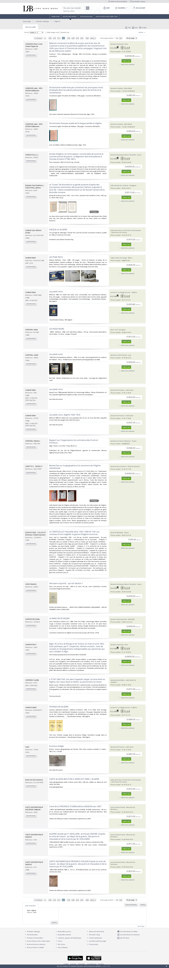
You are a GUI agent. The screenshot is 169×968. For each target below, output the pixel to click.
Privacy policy (92, 944)
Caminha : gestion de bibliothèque (69, 938)
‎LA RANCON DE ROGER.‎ (59, 618)
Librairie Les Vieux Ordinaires (120, 441)
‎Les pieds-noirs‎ (56, 291)
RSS (135, 28)
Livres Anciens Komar (117, 807)
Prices (60, 941)
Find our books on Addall (34, 947)
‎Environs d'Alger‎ (56, 746)
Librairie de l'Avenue (117, 390)
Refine (142, 32)
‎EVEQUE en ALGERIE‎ (58, 229)
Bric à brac (61, 944)
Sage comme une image (118, 258)
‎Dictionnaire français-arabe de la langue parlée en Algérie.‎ (75, 123)
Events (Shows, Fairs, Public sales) (37, 941)
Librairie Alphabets (116, 533)
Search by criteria (68, 11)
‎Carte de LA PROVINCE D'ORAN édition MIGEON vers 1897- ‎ (75, 806)
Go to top (142, 926)
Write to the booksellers (118, 1)
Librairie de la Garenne (118, 466)
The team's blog (93, 935)
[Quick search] (75, 8)
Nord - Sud (114, 330)
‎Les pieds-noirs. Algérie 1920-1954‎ (64, 414)
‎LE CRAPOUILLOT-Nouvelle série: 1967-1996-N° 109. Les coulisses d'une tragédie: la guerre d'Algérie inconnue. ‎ (74, 533)
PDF (128, 28)
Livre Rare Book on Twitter (127, 931)
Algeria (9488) (30, 27)
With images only (52, 32)
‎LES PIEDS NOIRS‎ (56, 329)
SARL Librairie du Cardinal (119, 185)
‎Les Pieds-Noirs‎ (56, 257)
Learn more (106, 966)
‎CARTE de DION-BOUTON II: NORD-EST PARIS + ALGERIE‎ (74, 779)
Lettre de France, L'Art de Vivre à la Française (125, 230)
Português (81, 964)
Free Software (63, 947)
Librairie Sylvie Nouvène (118, 619)
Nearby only (64, 32)
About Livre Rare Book (96, 931)
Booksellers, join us (63, 931)
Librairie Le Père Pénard (118, 355)
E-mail (143, 28)
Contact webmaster (94, 938)
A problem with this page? (96, 941)
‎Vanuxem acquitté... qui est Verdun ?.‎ (66, 583)
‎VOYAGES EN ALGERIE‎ (59, 706)
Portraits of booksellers (35, 938)
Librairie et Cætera (116, 88)
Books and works (70, 17)
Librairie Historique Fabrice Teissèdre (123, 155)
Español (101, 964)
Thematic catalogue (42, 21)
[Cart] (106, 8)
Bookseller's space (137, 1)
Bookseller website (63, 935)
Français (73, 964)
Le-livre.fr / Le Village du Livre (120, 292)
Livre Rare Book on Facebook (128, 935)
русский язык (91, 964)
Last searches (30, 905)
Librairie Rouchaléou (117, 680)
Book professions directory (107, 17)
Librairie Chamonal (116, 44)
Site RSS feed (123, 938)
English (66, 964)
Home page (55, 17)
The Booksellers (86, 17)
